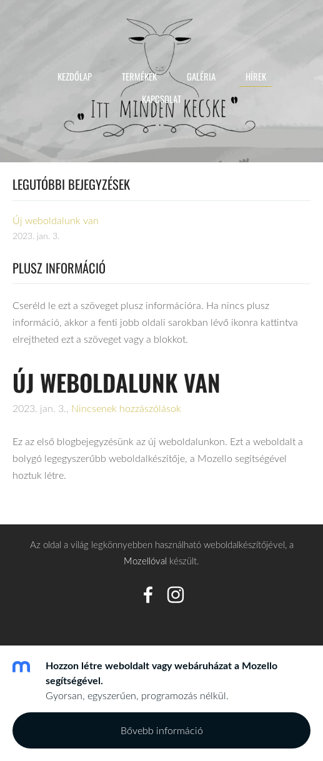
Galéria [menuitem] (201, 76)
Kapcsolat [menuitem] (161, 99)
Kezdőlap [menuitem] (74, 76)
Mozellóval (145, 560)
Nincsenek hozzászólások (126, 408)
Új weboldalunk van (116, 382)
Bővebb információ (162, 730)
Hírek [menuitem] (256, 76)
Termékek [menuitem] (139, 76)
